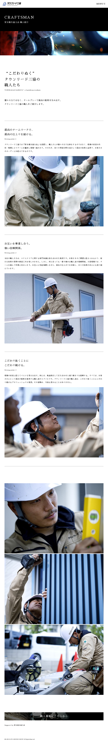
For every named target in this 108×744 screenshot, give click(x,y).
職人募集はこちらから (54, 716)
